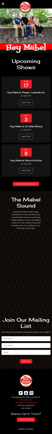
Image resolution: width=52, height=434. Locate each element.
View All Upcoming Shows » (26, 184)
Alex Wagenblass (26, 400)
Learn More (26, 102)
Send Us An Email (26, 420)
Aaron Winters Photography (26, 403)
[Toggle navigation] (3, 4)
